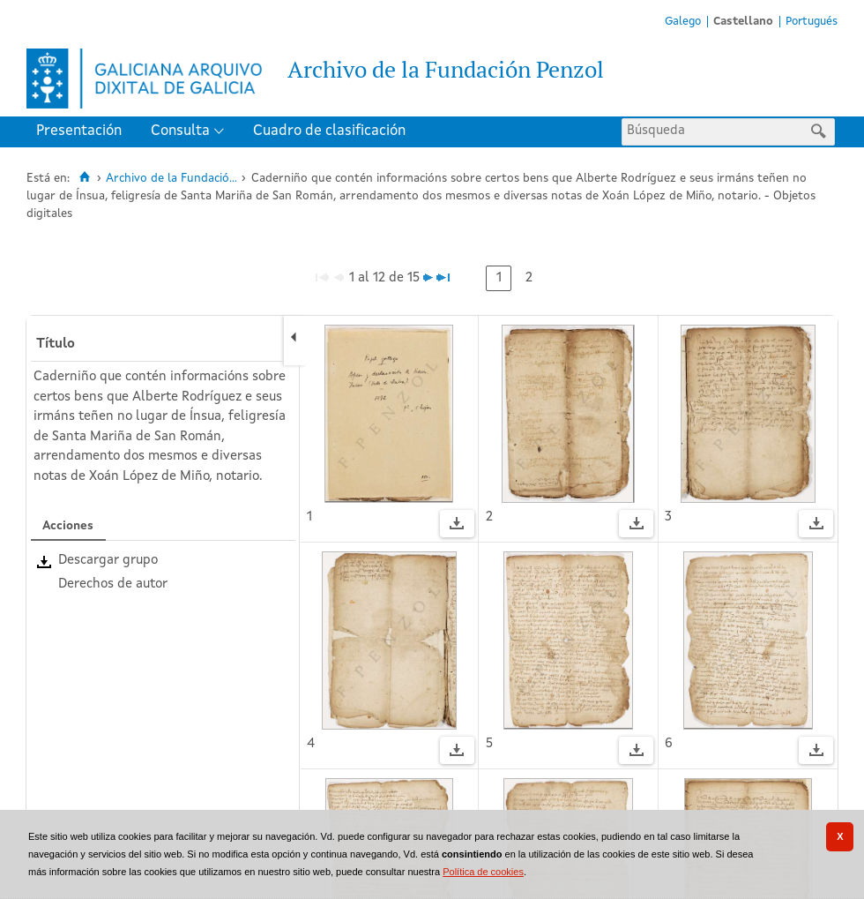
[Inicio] (84, 177)
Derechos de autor (113, 584)
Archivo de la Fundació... (171, 178)
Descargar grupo (108, 560)
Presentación (79, 131)
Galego (683, 21)
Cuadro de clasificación (329, 131)
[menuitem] (83, 131)
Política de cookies (483, 871)
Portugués (812, 21)
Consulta (180, 131)
